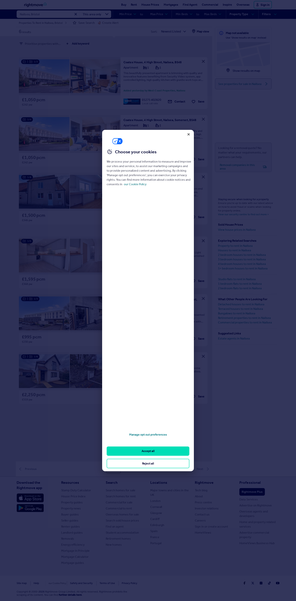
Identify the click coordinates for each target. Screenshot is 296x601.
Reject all (148, 463)
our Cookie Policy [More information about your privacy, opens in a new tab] (135, 184)
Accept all (148, 451)
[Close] (188, 134)
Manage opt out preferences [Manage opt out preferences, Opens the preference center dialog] (148, 434)
